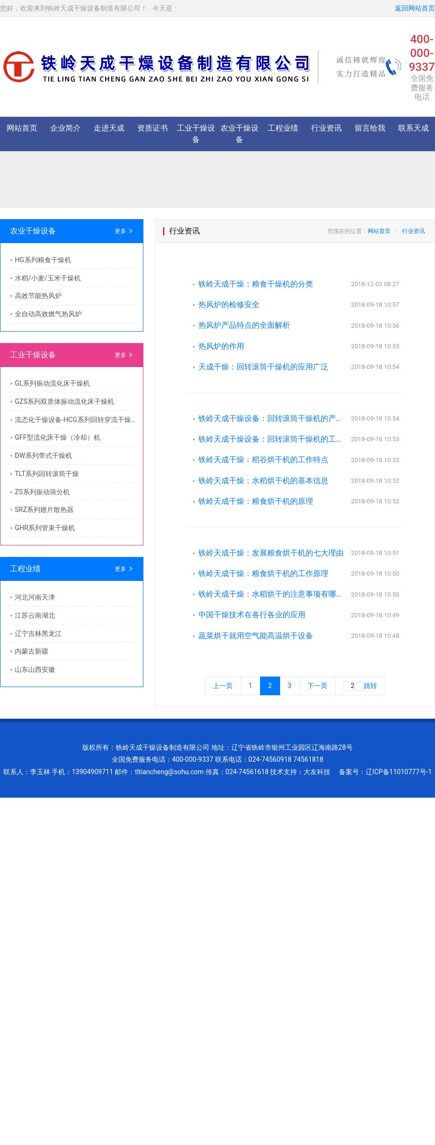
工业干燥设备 (196, 133)
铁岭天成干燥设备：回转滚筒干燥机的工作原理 (271, 439)
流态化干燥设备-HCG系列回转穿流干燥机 (75, 419)
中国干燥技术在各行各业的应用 (251, 614)
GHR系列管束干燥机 (45, 528)
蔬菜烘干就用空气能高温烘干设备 (255, 635)
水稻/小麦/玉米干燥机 (48, 278)
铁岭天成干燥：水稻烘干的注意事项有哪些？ (271, 594)
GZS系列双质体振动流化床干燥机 (64, 401)
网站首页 (22, 128)
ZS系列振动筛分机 (42, 492)
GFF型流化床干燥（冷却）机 (57, 437)
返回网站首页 (415, 8)
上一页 (223, 685)
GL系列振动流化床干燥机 (52, 383)
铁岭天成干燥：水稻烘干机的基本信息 (263, 480)
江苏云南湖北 (35, 615)
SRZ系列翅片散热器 (44, 509)
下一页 (317, 685)
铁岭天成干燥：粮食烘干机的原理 (255, 501)
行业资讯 (326, 128)
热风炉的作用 (221, 346)
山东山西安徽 (35, 669)
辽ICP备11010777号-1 (399, 772)
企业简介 (65, 128)
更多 (124, 231)
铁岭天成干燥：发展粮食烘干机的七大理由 (271, 552)
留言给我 (370, 128)
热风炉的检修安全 (229, 304)
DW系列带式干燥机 (43, 455)
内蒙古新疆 (31, 651)
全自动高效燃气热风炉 (48, 314)
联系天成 (413, 128)
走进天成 (109, 128)
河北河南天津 (35, 597)
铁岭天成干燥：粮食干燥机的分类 (255, 284)
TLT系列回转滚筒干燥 (47, 474)
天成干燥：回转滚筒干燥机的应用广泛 (263, 366)
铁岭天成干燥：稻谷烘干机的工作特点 (263, 459)
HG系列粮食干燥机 (43, 260)
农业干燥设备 (239, 133)
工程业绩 (283, 128)
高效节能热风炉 (38, 296)
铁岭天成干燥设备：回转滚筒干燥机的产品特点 (271, 418)
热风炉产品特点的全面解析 (244, 325)
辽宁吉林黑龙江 (38, 633)
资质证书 (152, 128)
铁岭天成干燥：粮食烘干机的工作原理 (263, 573)
